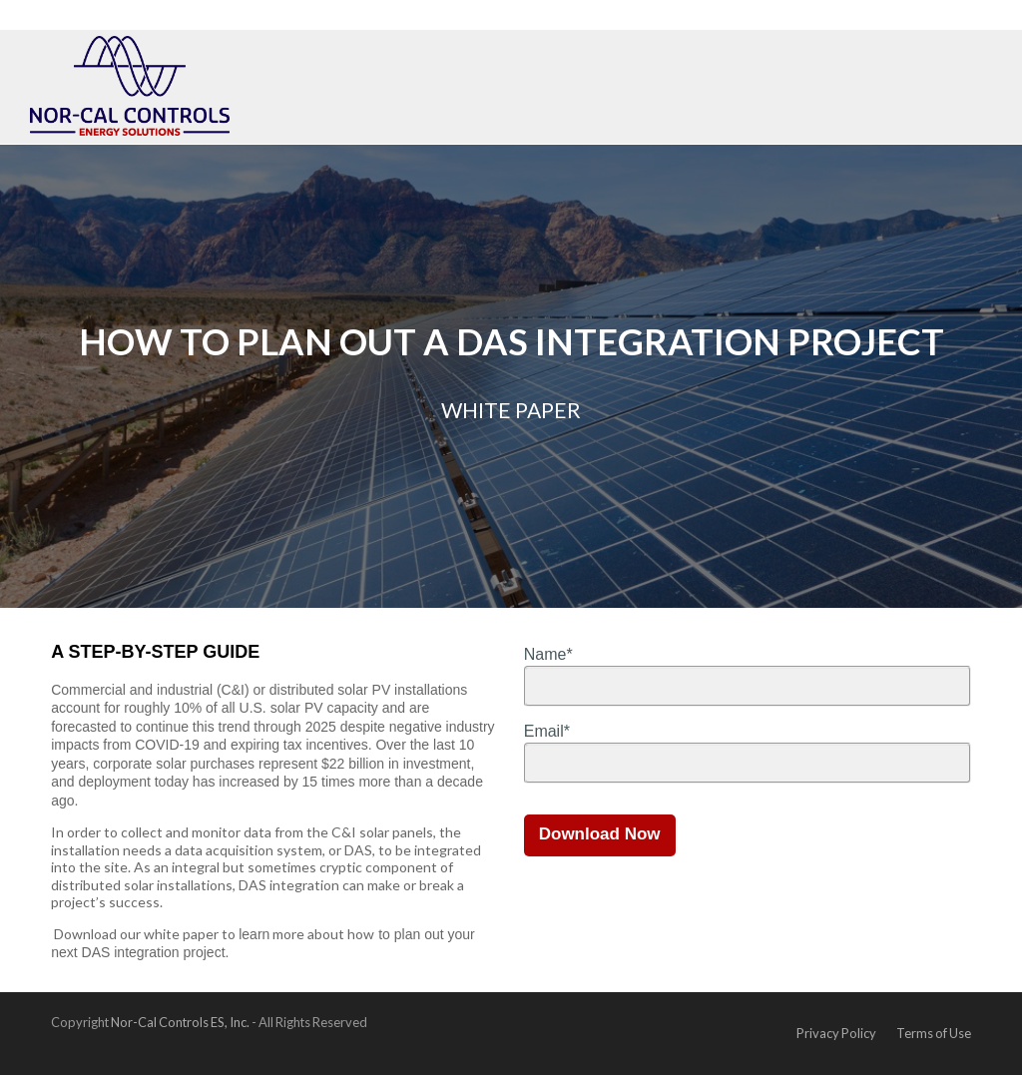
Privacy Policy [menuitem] (836, 1033)
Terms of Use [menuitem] (933, 1033)
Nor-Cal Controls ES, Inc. (180, 1022)
